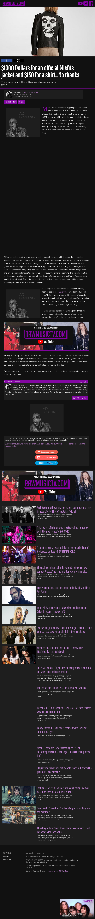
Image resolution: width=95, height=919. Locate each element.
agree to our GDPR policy (58, 871)
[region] (23, 122)
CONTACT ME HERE (80, 398)
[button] (6, 60)
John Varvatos (63, 292)
